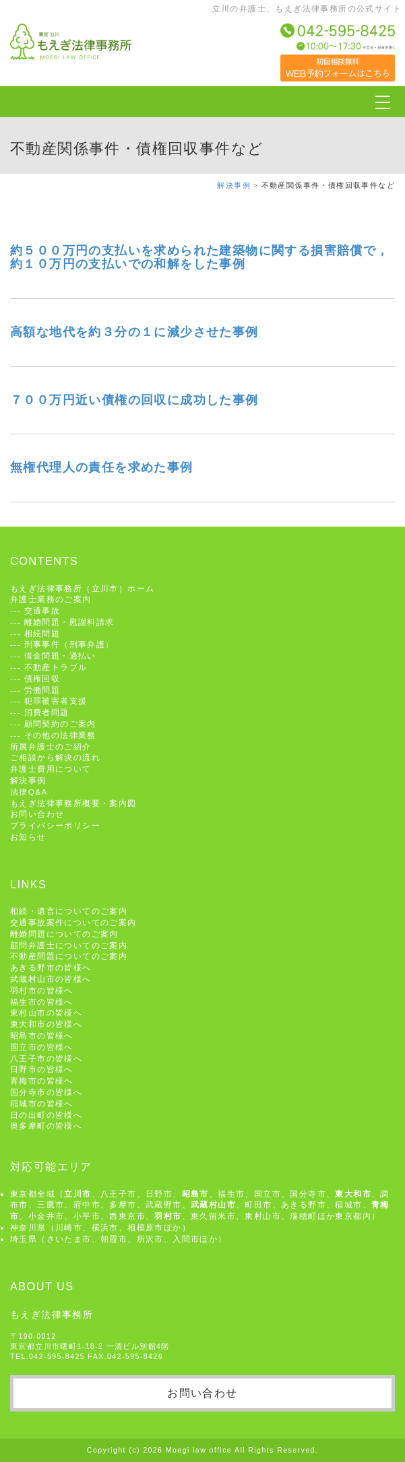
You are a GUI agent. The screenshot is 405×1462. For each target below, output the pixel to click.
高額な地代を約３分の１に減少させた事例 (134, 332)
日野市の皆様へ (41, 1069)
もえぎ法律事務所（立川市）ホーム (82, 588)
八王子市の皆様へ (46, 1058)
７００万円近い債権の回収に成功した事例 (134, 400)
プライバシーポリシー (55, 825)
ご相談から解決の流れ (55, 757)
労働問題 (42, 690)
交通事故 (42, 610)
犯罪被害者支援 (56, 700)
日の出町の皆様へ (46, 1114)
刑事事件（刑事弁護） (69, 644)
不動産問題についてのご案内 (68, 956)
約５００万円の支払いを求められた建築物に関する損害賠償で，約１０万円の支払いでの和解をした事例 (200, 257)
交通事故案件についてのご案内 (73, 922)
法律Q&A (29, 791)
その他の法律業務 (60, 735)
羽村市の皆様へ (41, 990)
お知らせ (28, 836)
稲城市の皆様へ (41, 1103)
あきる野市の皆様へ (51, 967)
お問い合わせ (37, 813)
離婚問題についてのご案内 (64, 933)
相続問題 (42, 633)
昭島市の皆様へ (41, 1035)
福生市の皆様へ (41, 1001)
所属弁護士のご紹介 (51, 746)
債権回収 (42, 678)
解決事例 (234, 185)
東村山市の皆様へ (46, 1012)
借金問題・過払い (60, 655)
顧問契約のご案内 (60, 723)
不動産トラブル (56, 667)
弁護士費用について (51, 768)
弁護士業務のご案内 (51, 599)
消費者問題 (46, 712)
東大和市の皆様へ (46, 1024)
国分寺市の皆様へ (46, 1092)
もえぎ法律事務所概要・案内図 (73, 803)
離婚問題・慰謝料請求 (69, 622)
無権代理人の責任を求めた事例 (101, 467)
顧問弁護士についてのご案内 (68, 945)
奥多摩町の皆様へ (46, 1125)
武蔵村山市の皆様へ (51, 978)
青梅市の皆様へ (41, 1080)
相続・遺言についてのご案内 (68, 910)
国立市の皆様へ (41, 1046)
